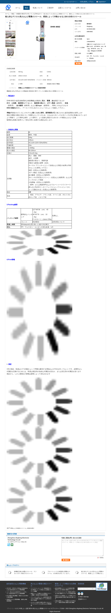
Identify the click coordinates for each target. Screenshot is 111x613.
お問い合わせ (80, 8)
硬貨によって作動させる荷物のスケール (65, 585)
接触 (79, 63)
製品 (26, 8)
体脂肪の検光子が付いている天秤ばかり (29, 14)
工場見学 (50, 8)
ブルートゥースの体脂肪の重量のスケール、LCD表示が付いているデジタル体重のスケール (59, 573)
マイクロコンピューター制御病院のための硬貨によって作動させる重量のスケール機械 (41, 590)
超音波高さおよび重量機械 (16, 584)
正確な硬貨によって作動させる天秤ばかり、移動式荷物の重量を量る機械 (65, 601)
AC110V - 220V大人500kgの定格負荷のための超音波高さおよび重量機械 (17, 589)
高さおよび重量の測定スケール (41, 585)
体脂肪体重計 (30, 528)
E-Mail (80, 597)
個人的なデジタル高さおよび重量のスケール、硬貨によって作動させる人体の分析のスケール (92, 573)
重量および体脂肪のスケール (18, 528)
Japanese (102, 2)
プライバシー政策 (12, 608)
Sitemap (85, 597)
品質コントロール (64, 8)
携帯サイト (82, 599)
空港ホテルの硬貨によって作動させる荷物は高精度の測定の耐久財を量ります (65, 597)
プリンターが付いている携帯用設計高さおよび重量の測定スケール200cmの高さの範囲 (41, 599)
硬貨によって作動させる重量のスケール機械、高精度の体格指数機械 (41, 594)
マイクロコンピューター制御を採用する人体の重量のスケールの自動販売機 (65, 592)
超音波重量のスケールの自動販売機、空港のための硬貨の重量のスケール (65, 589)
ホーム (17, 8)
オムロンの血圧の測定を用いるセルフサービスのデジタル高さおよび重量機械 (41, 604)
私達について (37, 8)
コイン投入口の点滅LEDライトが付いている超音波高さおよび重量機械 (17, 592)
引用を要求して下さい (87, 2)
